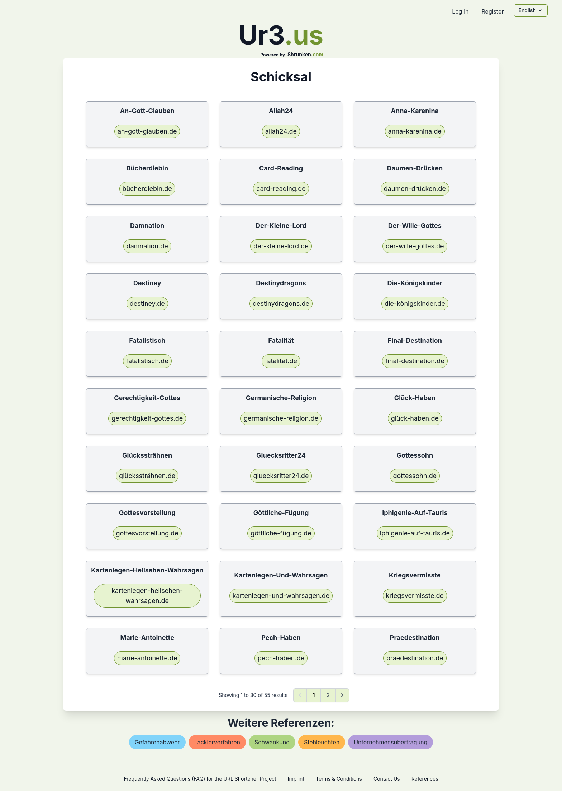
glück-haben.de (415, 418)
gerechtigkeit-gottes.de (147, 418)
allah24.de (281, 131)
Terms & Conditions (339, 779)
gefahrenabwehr (157, 742)
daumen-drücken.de (415, 188)
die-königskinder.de (415, 303)
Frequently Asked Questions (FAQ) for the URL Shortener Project (200, 779)
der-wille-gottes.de (415, 246)
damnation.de (147, 246)
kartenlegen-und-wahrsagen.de (281, 595)
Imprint (296, 779)
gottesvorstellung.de (147, 533)
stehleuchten (321, 742)
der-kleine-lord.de (281, 246)
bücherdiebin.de (147, 188)
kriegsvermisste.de (415, 595)
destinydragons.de (281, 303)
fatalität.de (281, 361)
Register (492, 11)
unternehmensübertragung (390, 742)
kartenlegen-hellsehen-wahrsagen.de (147, 595)
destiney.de (147, 303)
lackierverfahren (217, 742)
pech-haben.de (281, 658)
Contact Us (386, 779)
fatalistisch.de (147, 361)
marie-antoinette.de (147, 658)
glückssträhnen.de (147, 475)
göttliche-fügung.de (281, 533)
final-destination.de (414, 361)
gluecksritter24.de (281, 475)
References (424, 779)
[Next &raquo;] (342, 695)
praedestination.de (414, 658)
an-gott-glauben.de (147, 131)
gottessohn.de (415, 475)
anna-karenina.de (415, 131)
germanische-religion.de (281, 418)
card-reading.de (280, 188)
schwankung (272, 742)
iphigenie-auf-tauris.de (415, 533)
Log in (460, 11)
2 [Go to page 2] (328, 695)
